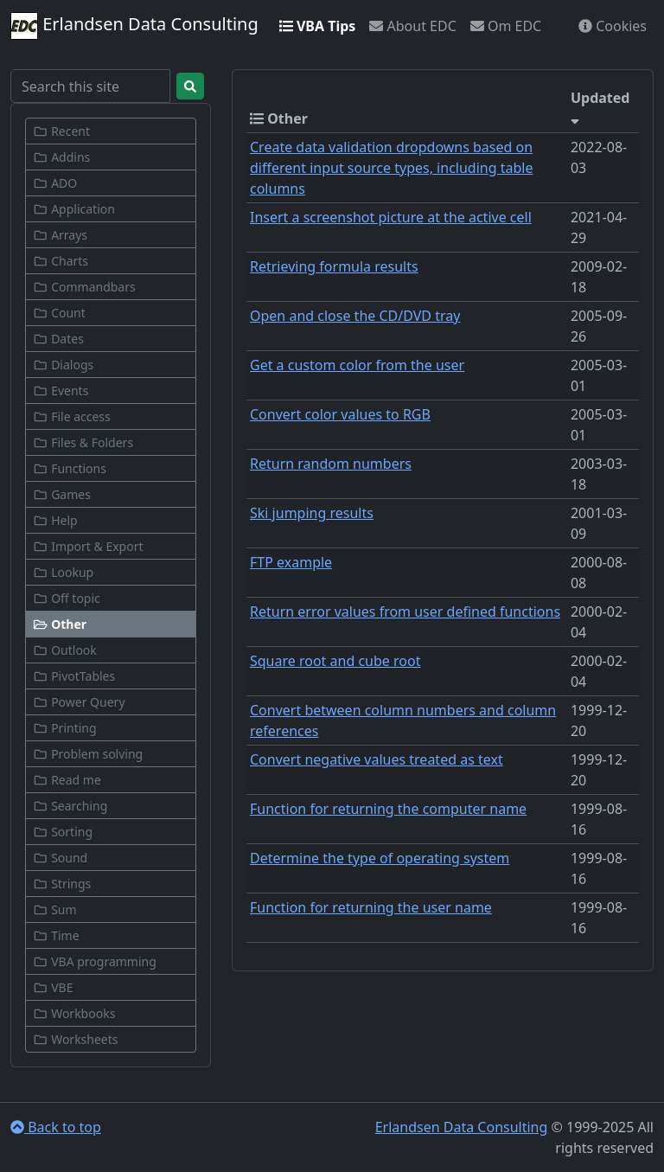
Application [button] (74, 209)
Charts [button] (60, 261)
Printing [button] (65, 728)
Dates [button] (58, 338)
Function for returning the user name (371, 907)
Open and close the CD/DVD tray (355, 315)
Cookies (612, 25)
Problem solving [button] (88, 754)
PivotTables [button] (74, 676)
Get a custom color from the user (357, 365)
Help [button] (55, 520)
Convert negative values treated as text (376, 759)
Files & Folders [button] (83, 442)
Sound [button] (60, 857)
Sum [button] (55, 909)
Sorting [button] (63, 831)
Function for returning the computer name (388, 808)
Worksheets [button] (75, 1039)
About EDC (412, 25)
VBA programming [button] (94, 961)
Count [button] (59, 312)
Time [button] (56, 935)
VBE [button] (53, 987)
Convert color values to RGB (340, 414)
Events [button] (60, 390)
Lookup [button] (63, 572)
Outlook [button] (65, 650)
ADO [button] (55, 183)
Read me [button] (67, 780)
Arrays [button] (60, 235)
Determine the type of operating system (379, 858)
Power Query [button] (79, 702)
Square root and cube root (335, 660)
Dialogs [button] (63, 364)
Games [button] (62, 494)
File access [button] (72, 416)
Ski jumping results (312, 512)
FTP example (291, 562)
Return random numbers (331, 463)
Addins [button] (61, 157)
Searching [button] (70, 805)
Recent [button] (61, 131)
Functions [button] (69, 468)
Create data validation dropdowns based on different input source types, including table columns (391, 168)
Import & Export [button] (88, 546)
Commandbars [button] (84, 287)
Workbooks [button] (74, 1013)
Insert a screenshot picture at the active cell (391, 217)
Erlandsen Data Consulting (134, 26)
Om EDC (505, 25)
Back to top (55, 1127)
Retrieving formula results (334, 266)
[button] (110, 624)
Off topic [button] (66, 598)
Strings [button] (62, 883)
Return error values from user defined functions (405, 611)
